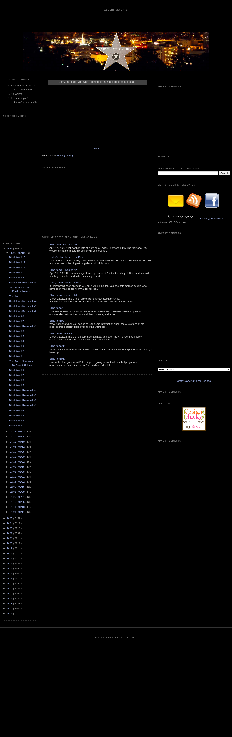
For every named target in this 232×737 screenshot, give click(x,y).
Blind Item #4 (16, 341)
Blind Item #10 (17, 272)
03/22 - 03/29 (17, 456)
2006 (10, 613)
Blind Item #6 (16, 331)
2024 (10, 523)
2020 (10, 543)
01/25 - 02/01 (17, 496)
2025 (10, 518)
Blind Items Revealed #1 (22, 326)
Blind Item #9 (16, 277)
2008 (10, 603)
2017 (10, 558)
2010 (10, 593)
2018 (10, 553)
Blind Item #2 (16, 351)
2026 (10, 248)
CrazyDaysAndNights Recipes (194, 380)
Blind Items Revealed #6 (63, 244)
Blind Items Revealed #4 (22, 301)
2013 (10, 578)
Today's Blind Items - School (65, 282)
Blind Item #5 (16, 336)
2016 (10, 563)
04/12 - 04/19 (17, 441)
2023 (10, 528)
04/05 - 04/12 (17, 446)
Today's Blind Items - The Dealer (67, 257)
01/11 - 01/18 (17, 506)
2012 (10, 583)
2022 (10, 533)
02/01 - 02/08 (17, 491)
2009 (10, 598)
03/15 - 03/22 (17, 461)
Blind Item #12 (17, 262)
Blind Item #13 (17, 257)
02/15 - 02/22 (17, 481)
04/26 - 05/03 (17, 431)
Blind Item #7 (16, 321)
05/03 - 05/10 (17, 252)
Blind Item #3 (16, 346)
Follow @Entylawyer (211, 218)
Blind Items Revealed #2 (22, 311)
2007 (10, 608)
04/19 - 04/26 (17, 436)
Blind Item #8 (16, 316)
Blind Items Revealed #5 (22, 282)
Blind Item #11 (17, 267)
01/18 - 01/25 (17, 501)
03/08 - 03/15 (17, 466)
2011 (10, 588)
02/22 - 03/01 (17, 476)
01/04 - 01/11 (17, 511)
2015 (10, 568)
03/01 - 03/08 (17, 471)
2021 (10, 538)
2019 (10, 548)
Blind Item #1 (16, 356)
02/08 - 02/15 (17, 486)
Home (97, 148)
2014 (10, 573)
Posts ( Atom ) (65, 155)
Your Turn (14, 296)
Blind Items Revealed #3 (22, 306)
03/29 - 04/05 (17, 451)
